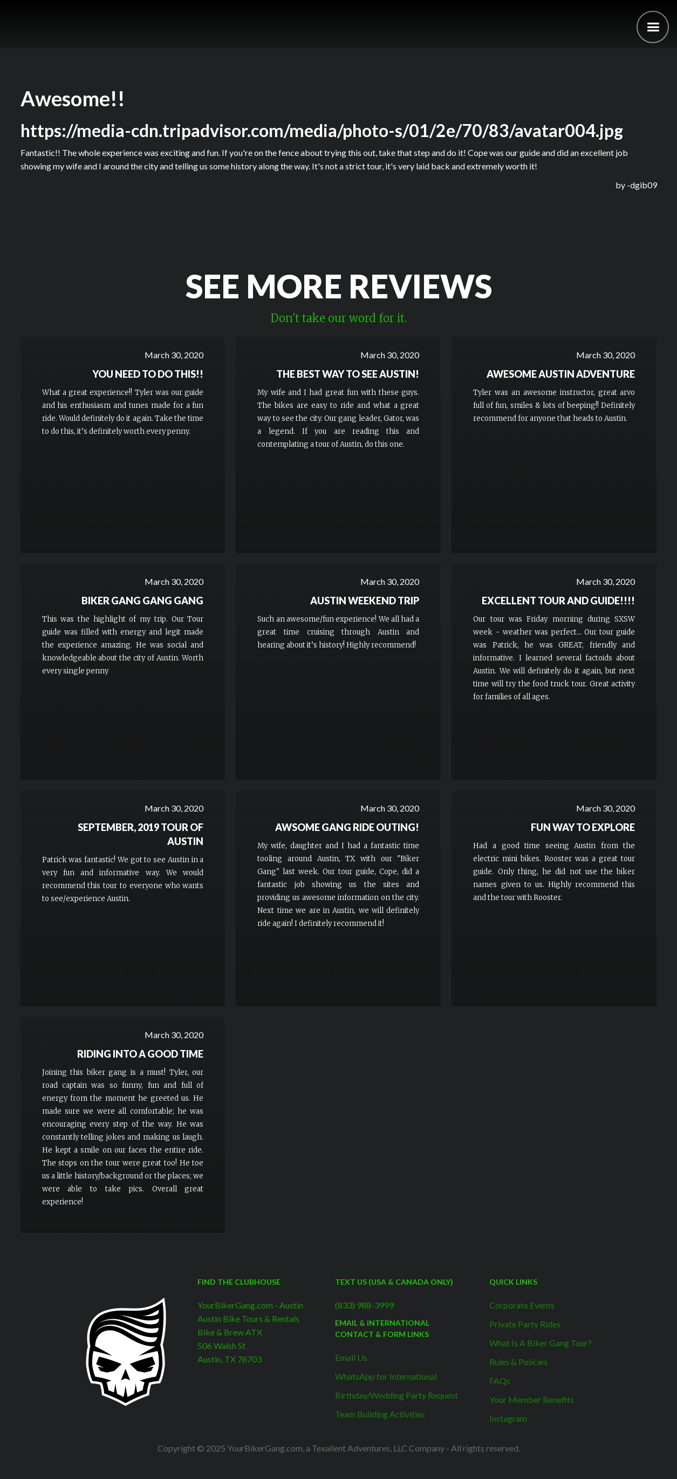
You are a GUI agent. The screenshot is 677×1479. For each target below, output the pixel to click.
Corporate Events (522, 1305)
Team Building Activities (380, 1414)
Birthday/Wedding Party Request (396, 1395)
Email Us (351, 1357)
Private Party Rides (524, 1324)
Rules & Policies (518, 1362)
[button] (653, 27)
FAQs (499, 1380)
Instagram (508, 1418)
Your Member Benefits (531, 1399)
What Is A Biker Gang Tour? (540, 1343)
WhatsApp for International (386, 1376)
